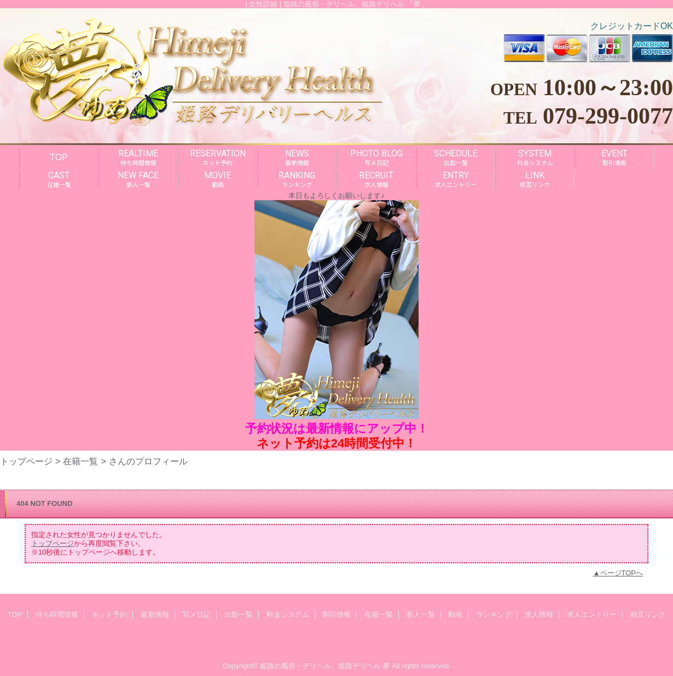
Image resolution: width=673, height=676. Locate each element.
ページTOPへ (621, 573)
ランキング (494, 614)
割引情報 (336, 614)
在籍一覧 (80, 461)
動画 (455, 614)
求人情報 (539, 614)
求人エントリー (592, 614)
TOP (59, 157)
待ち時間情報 (57, 614)
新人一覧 (421, 614)
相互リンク (648, 614)
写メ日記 (196, 614)
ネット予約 (109, 614)
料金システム (287, 614)
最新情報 (155, 614)
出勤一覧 (238, 614)
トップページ (26, 461)
